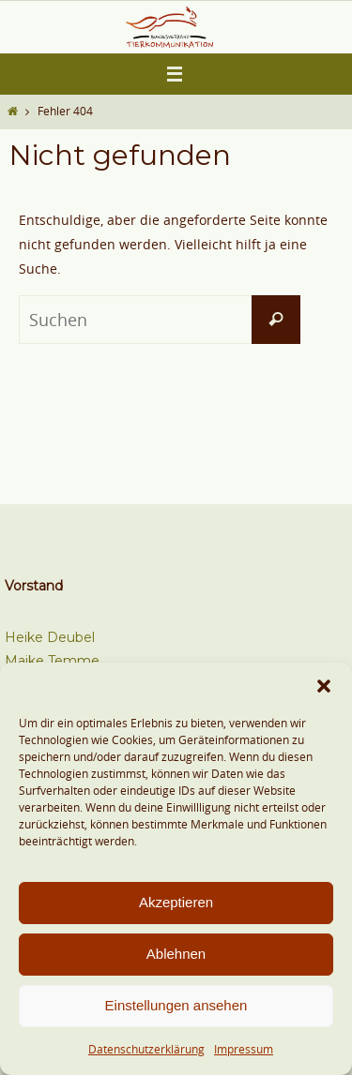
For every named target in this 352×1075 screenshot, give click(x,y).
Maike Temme (52, 660)
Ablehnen (176, 954)
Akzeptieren (176, 902)
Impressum (243, 1048)
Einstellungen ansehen (176, 1005)
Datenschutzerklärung (146, 1048)
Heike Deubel (50, 637)
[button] (323, 686)
